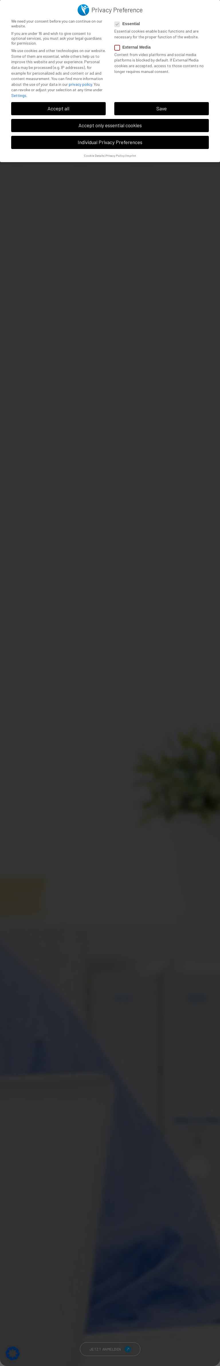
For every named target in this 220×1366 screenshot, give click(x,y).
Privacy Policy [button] (115, 155)
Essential (129, 23)
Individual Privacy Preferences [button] (110, 142)
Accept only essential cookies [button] (110, 125)
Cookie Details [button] (94, 155)
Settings (18, 95)
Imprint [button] (131, 155)
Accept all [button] (58, 108)
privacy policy (80, 84)
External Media (134, 47)
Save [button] (161, 108)
